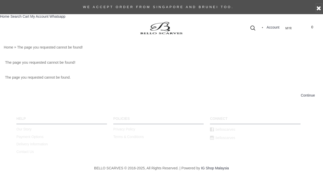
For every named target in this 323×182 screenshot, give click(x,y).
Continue (308, 95)
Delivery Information (32, 144)
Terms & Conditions (128, 137)
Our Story (24, 129)
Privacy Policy (124, 129)
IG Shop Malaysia (215, 168)
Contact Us (25, 152)
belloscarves (222, 129)
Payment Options (29, 137)
